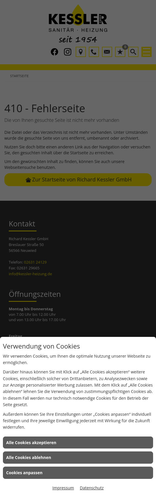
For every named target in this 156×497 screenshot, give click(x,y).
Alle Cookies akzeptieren (31, 442)
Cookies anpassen (24, 472)
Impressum (63, 488)
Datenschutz (91, 488)
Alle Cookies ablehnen (28, 457)
